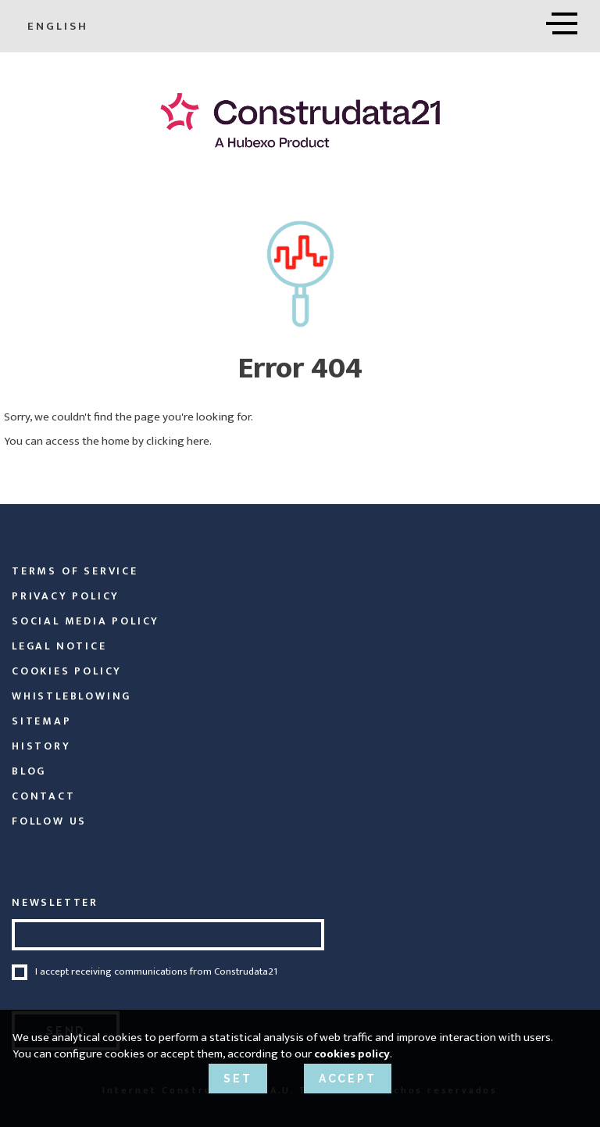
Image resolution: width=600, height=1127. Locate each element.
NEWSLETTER (55, 902)
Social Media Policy (85, 621)
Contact (44, 796)
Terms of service (75, 571)
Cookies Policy (67, 671)
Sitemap (42, 721)
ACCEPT (348, 1078)
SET (237, 1078)
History (41, 746)
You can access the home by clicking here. (108, 441)
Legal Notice (59, 646)
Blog (29, 771)
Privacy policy (66, 596)
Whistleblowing (71, 696)
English (62, 26)
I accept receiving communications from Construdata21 (156, 972)
